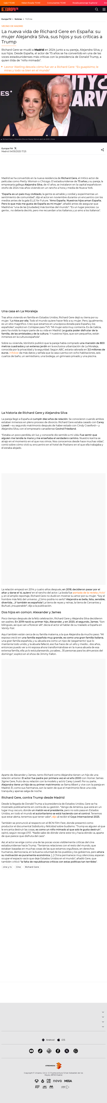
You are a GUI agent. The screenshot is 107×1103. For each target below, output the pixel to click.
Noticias (18, 19)
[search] (96, 9)
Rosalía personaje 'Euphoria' (85, 3)
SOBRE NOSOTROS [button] (53, 1027)
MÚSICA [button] (53, 1013)
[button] (103, 150)
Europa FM (6, 19)
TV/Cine (28, 19)
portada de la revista (89, 592)
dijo (54, 816)
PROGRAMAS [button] (53, 1017)
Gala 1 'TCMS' (9, 3)
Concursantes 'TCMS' (56, 3)
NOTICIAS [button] (53, 1022)
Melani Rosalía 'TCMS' (31, 3)
